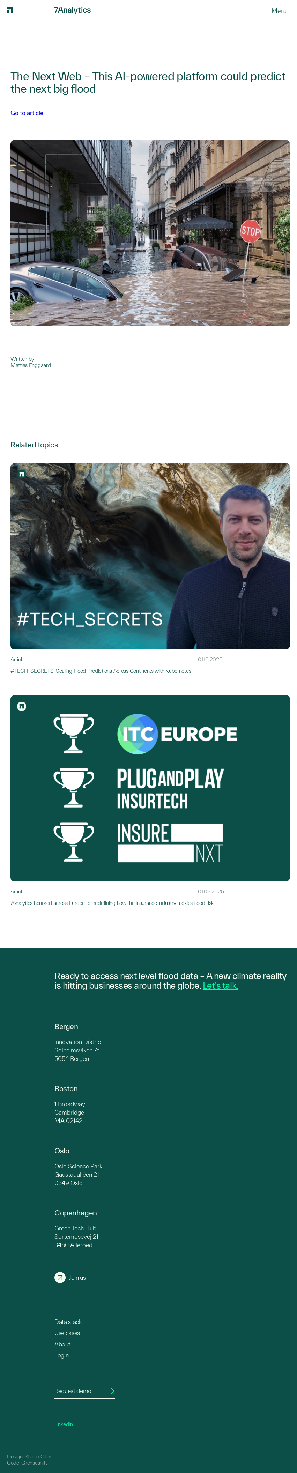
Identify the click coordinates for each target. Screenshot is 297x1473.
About (62, 1344)
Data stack (68, 1321)
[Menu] (279, 11)
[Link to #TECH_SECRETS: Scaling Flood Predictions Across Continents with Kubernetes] (150, 568)
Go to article (27, 113)
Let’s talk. (220, 985)
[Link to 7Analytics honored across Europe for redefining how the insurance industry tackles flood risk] (150, 800)
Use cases (67, 1333)
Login (61, 1355)
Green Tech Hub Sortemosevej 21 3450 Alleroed (76, 1236)
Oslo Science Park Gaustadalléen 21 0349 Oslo (78, 1174)
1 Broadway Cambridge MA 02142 (69, 1112)
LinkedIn (63, 1424)
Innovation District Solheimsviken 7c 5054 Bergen (78, 1050)
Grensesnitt (34, 1463)
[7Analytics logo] (30, 10)
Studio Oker (38, 1456)
